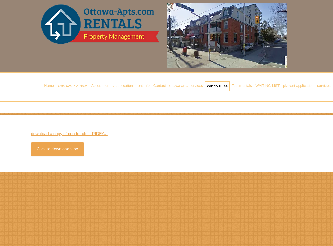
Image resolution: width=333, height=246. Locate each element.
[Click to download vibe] (57, 149)
